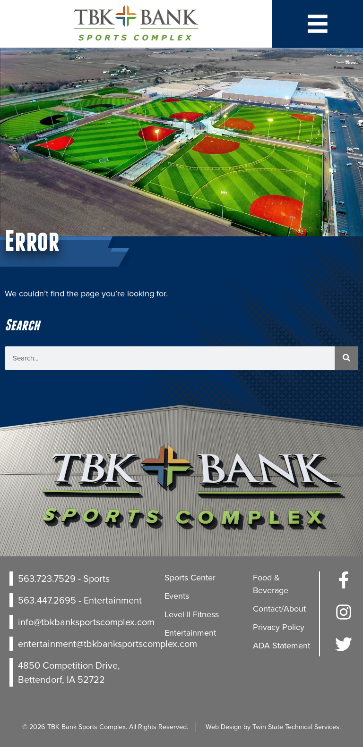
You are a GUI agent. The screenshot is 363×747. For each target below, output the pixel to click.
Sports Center (190, 577)
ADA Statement (281, 645)
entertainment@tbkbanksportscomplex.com (107, 644)
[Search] (346, 358)
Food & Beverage (270, 583)
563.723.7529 (47, 578)
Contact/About (279, 609)
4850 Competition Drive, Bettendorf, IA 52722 (69, 672)
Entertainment (190, 633)
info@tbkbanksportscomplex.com (86, 622)
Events (176, 596)
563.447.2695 (47, 600)
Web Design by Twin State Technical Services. (273, 727)
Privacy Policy (278, 627)
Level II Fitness (191, 614)
